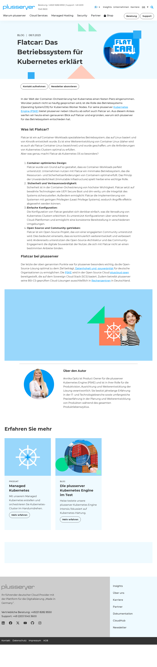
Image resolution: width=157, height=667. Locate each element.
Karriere (135, 7)
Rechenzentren (101, 280)
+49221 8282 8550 (56, 5)
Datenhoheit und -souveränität (94, 268)
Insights (107, 7)
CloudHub (119, 620)
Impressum (35, 640)
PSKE (68, 272)
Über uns (118, 593)
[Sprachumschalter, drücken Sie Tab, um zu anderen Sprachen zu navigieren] (145, 7)
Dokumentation (123, 613)
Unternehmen (121, 7)
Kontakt (6, 640)
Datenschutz (19, 640)
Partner (118, 606)
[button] (152, 7)
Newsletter (120, 627)
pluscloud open (119, 272)
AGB (45, 640)
